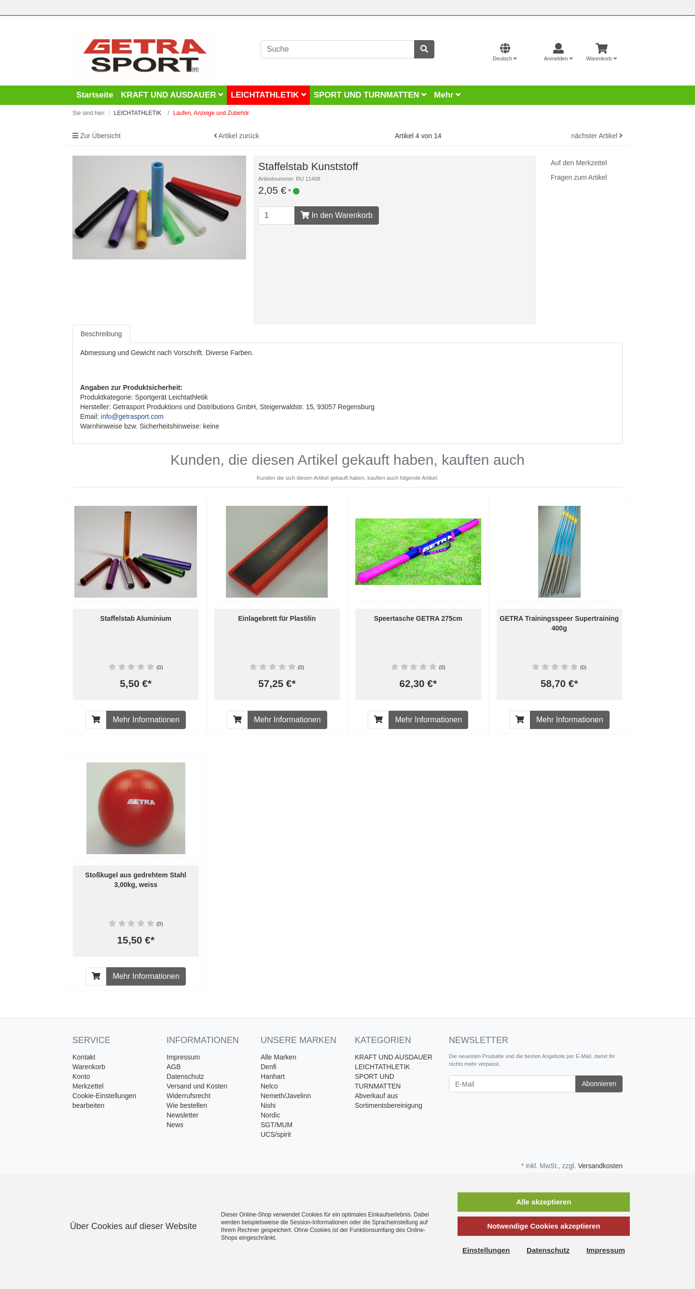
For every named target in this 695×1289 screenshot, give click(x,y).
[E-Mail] (512, 1083)
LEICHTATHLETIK (268, 95)
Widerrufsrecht (188, 1096)
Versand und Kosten (197, 1086)
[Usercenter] (558, 52)
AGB (174, 1067)
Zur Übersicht (96, 136)
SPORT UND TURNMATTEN (370, 95)
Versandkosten (600, 1166)
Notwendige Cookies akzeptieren (543, 1226)
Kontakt (83, 1057)
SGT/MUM (276, 1125)
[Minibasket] (602, 52)
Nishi (268, 1105)
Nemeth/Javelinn (286, 1096)
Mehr (447, 95)
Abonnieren (599, 1084)
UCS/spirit (276, 1134)
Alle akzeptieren (543, 1202)
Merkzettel (88, 1086)
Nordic (270, 1115)
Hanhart (273, 1076)
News (175, 1125)
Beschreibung (101, 334)
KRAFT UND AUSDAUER (172, 95)
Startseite (94, 95)
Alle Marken (278, 1057)
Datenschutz (185, 1076)
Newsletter (182, 1115)
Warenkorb (88, 1067)
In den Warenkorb (337, 215)
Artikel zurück (236, 136)
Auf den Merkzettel (579, 163)
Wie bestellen (187, 1105)
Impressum (183, 1057)
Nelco (269, 1086)
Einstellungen (486, 1250)
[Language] (505, 52)
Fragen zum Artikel (579, 177)
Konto (81, 1076)
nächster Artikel (597, 136)
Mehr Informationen (146, 720)
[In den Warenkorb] (96, 720)
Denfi (269, 1067)
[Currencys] (530, 53)
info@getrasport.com (132, 416)
